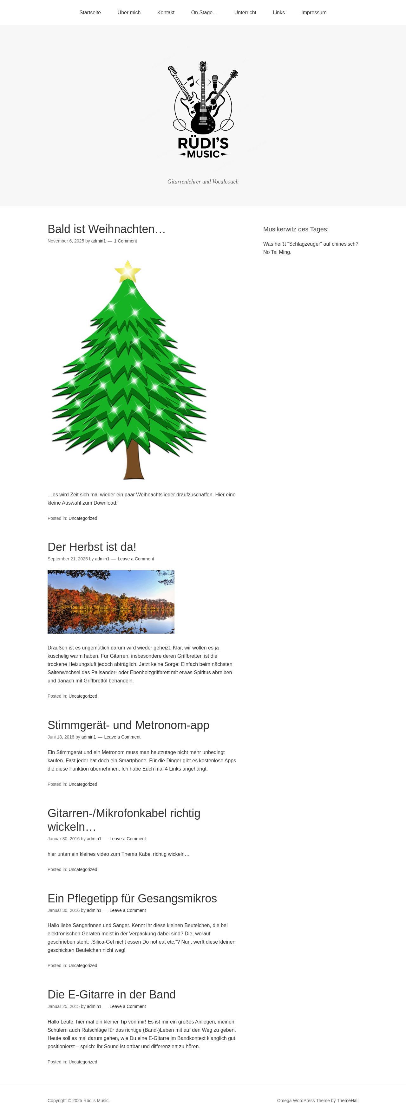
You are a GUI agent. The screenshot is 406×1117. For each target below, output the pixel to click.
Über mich (129, 12)
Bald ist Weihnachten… (107, 229)
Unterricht (245, 12)
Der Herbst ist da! (92, 546)
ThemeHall (347, 1100)
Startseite (90, 12)
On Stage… (204, 12)
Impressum (313, 12)
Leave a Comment (136, 558)
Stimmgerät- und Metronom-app (128, 725)
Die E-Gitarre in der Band (112, 994)
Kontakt (165, 12)
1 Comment (125, 240)
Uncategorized (83, 518)
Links (279, 12)
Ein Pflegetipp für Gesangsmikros (132, 898)
